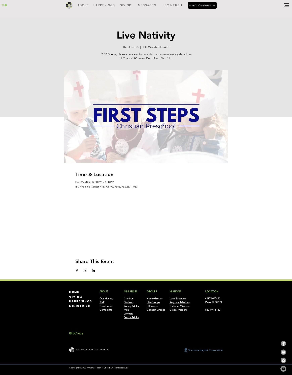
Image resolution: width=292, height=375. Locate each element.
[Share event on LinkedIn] (93, 270)
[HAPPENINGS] (104, 5)
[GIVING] (125, 5)
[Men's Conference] (202, 5)
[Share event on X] (85, 270)
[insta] (283, 352)
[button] (286, 5)
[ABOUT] (83, 5)
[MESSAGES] (147, 5)
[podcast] (283, 360)
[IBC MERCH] (173, 5)
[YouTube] (283, 369)
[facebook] (283, 344)
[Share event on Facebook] (77, 270)
